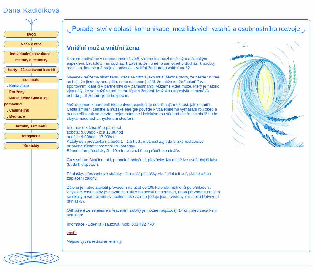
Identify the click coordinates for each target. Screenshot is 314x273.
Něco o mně (31, 44)
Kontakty (31, 146)
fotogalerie (31, 136)
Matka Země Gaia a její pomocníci (26, 100)
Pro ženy (16, 92)
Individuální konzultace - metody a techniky (31, 57)
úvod (31, 34)
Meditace (16, 116)
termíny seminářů (31, 126)
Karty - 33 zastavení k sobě (31, 70)
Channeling (18, 110)
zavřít (72, 232)
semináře (31, 80)
